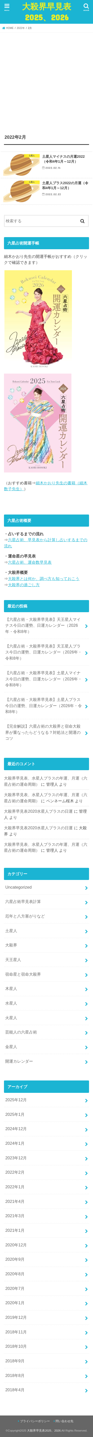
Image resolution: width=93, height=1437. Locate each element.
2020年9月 (15, 1259)
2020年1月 (15, 1303)
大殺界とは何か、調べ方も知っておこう (43, 578)
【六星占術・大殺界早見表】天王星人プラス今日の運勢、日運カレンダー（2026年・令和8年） (43, 652)
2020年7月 (15, 1288)
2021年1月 (15, 1230)
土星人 (11, 930)
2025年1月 (15, 1114)
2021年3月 (15, 1215)
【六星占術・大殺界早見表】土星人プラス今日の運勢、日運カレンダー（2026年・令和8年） (43, 705)
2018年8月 (15, 1375)
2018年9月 (15, 1361)
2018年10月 (16, 1346)
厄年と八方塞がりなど (25, 916)
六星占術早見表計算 (23, 901)
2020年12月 (16, 1245)
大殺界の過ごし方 (24, 585)
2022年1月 (15, 1187)
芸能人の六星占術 (21, 1032)
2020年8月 (15, 1274)
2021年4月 (15, 1201)
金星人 (11, 1046)
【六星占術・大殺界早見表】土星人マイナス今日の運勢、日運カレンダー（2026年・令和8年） (43, 679)
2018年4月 (15, 1390)
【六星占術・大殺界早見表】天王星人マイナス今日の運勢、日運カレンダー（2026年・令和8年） (43, 625)
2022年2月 (15, 1172)
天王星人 (13, 959)
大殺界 (11, 945)
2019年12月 (16, 1317)
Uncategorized (18, 887)
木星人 (11, 988)
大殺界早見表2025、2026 (46, 11)
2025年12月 (16, 1100)
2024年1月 (15, 1143)
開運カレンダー (19, 1061)
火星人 (11, 1017)
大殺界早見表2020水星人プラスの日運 (38, 811)
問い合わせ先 (64, 1421)
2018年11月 (16, 1332)
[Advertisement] (46, 81)
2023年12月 (16, 1158)
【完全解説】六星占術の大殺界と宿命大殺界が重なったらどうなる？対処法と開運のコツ (43, 732)
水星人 (11, 1003)
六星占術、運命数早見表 (30, 562)
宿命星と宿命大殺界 (23, 974)
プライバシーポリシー (35, 1421)
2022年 (21, 28)
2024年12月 (16, 1128)
